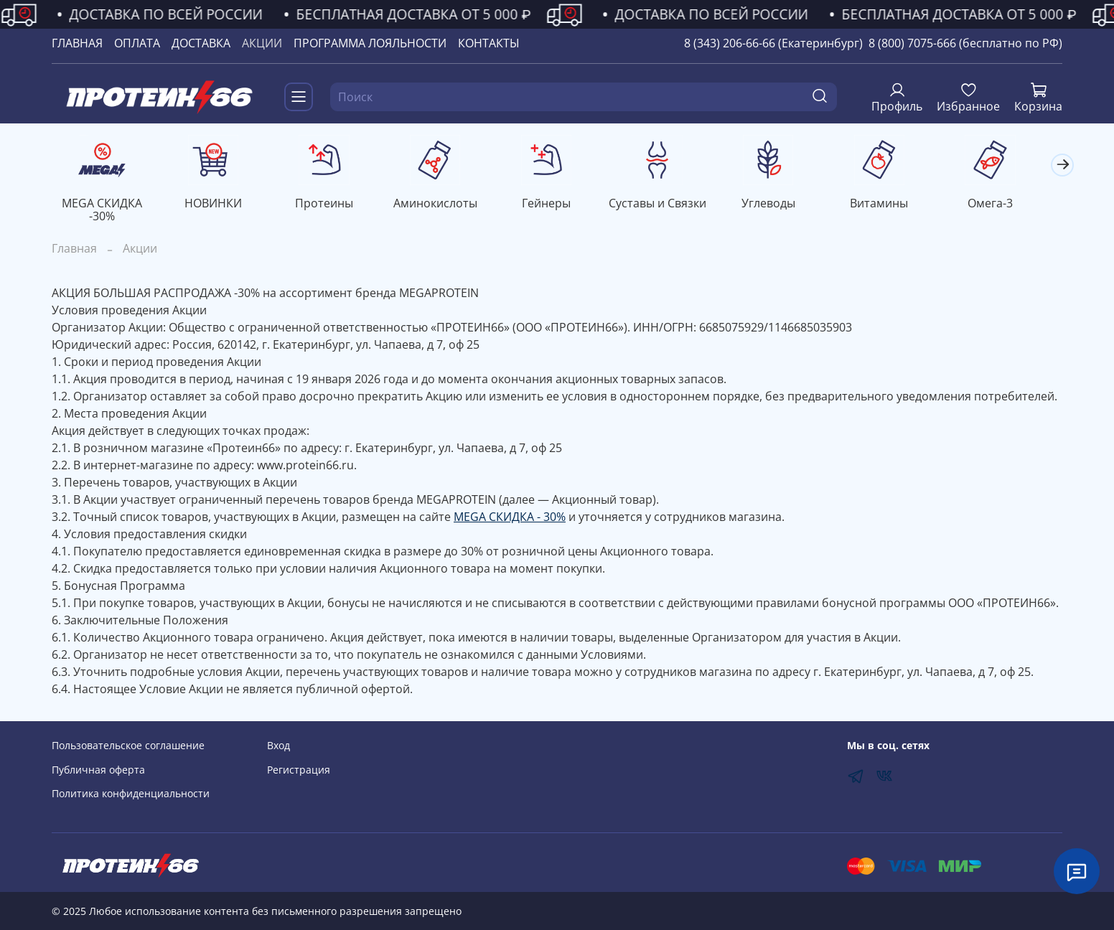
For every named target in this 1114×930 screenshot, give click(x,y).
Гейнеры (557, 204)
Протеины (330, 204)
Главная (74, 249)
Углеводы (784, 204)
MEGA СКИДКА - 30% (510, 518)
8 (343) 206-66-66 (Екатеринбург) (773, 43)
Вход (278, 745)
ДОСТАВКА (201, 43)
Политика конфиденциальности (131, 794)
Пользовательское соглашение (128, 745)
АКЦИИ (262, 43)
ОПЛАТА (137, 43)
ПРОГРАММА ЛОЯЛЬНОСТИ (370, 43)
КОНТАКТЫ (489, 43)
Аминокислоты (444, 204)
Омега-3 (1011, 204)
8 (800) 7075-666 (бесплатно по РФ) (965, 43)
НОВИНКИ (216, 204)
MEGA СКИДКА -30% (103, 211)
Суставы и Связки (670, 204)
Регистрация (298, 769)
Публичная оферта (98, 769)
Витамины (898, 204)
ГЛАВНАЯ (77, 43)
